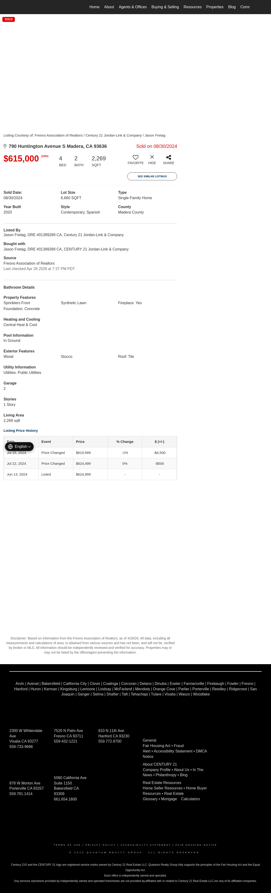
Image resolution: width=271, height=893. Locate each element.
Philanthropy (166, 775)
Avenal (33, 684)
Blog (232, 7)
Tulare (156, 694)
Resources (193, 7)
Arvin (20, 684)
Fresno (247, 684)
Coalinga (110, 684)
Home (94, 7)
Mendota (142, 689)
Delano (146, 684)
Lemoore (87, 689)
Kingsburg (68, 689)
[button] (19, 446)
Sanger (83, 694)
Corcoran (129, 684)
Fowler (233, 684)
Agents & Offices (133, 7)
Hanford (21, 689)
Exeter (175, 684)
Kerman (50, 689)
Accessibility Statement (173, 751)
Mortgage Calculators (180, 799)
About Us (181, 770)
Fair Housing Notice (196, 845)
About (109, 7)
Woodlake (201, 694)
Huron (36, 689)
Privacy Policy (100, 845)
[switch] (135, 161)
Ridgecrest (238, 689)
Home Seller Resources (162, 788)
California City (75, 684)
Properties (214, 7)
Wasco (184, 694)
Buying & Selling (165, 7)
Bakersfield (51, 684)
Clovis (95, 684)
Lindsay (104, 689)
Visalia (170, 694)
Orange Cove (164, 689)
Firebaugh (215, 684)
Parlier (183, 689)
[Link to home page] (23, 7)
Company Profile (156, 770)
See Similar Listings (152, 176)
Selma (98, 694)
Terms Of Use (67, 845)
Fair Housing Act (156, 746)
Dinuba (161, 684)
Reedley (219, 689)
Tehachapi (139, 694)
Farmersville (194, 684)
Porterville (200, 689)
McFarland (123, 689)
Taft (125, 694)
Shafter (112, 694)
